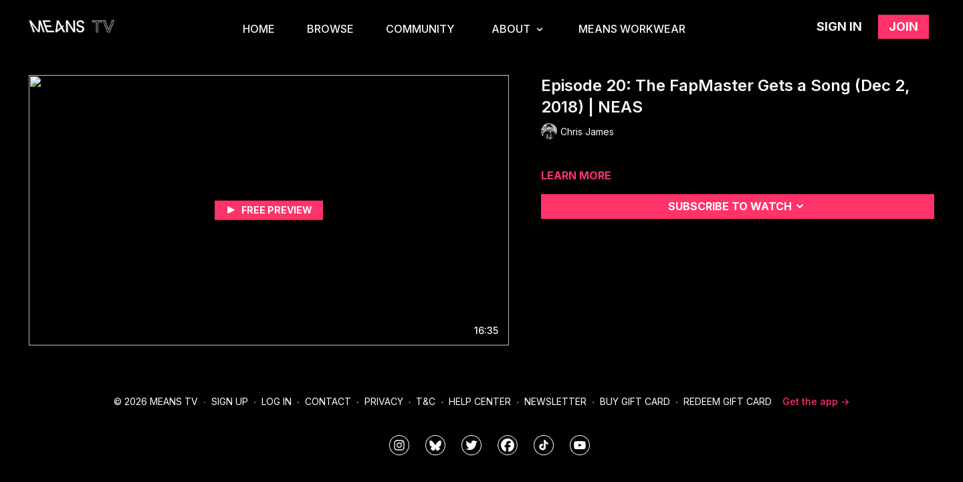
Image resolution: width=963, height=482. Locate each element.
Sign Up (229, 401)
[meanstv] (508, 445)
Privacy (383, 401)
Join (903, 26)
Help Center (480, 401)
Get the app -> (815, 401)
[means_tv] (399, 445)
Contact (328, 401)
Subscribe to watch (738, 206)
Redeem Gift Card (727, 401)
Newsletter (555, 401)
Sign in (839, 26)
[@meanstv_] (544, 445)
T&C (425, 401)
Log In (276, 401)
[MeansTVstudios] (435, 445)
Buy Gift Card (635, 401)
